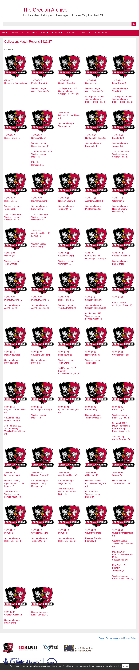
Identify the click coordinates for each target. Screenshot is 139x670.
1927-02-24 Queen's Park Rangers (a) (68, 410)
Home (4, 33)
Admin (101, 638)
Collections (28, 33)
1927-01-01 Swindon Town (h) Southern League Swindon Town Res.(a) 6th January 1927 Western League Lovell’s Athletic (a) (95, 308)
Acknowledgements (114, 638)
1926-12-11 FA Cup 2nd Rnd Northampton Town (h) (95, 256)
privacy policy (115, 666)
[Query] (69, 24)
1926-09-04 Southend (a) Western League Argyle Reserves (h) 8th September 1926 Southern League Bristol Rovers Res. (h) (95, 91)
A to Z (43, 33)
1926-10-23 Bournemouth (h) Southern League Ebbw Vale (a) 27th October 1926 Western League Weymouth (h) (40, 209)
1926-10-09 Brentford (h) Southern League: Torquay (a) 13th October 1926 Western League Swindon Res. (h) (120, 146)
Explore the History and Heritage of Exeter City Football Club (64, 15)
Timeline (70, 33)
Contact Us (84, 33)
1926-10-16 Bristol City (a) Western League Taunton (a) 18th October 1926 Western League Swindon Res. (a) (13, 209)
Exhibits (56, 33)
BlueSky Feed (101, 33)
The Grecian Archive (45, 10)
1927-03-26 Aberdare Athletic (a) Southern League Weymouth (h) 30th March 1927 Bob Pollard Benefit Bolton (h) (67, 483)
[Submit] (134, 24)
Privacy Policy (130, 638)
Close (125, 666)
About (15, 33)
